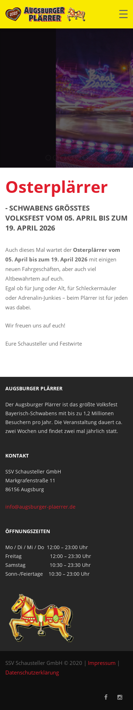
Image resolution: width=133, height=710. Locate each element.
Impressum (102, 662)
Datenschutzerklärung (32, 672)
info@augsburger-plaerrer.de (40, 506)
